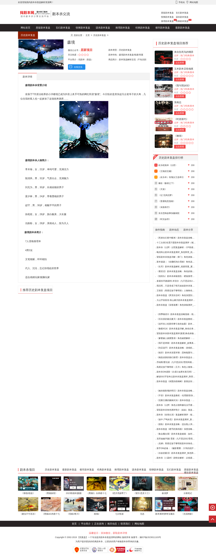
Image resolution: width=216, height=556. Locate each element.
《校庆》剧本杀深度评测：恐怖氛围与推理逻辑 (179, 352)
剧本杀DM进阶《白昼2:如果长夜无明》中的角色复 (180, 372)
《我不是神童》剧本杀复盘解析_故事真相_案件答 (180, 343)
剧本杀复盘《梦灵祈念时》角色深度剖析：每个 (179, 295)
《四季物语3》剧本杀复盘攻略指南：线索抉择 (178, 314)
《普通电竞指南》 (166, 201)
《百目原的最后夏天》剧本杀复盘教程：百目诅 (179, 319)
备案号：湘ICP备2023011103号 (146, 537)
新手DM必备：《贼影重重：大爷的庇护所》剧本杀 (180, 448)
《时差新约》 (181, 119)
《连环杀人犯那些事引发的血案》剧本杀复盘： (179, 324)
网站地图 (139, 523)
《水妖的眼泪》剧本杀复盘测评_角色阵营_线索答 (180, 453)
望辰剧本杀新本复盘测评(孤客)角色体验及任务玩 (179, 333)
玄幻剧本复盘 (182, 13)
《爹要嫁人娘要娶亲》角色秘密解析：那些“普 (178, 338)
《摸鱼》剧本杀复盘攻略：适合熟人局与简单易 (179, 424)
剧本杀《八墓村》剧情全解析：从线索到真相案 (179, 458)
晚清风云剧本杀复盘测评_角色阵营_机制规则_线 (179, 252)
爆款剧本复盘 (48, 35)
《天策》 (162, 189)
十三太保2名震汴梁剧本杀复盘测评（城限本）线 (179, 242)
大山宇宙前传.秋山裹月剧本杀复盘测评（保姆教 (179, 300)
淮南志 (177, 102)
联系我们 (125, 523)
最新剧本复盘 (182, 27)
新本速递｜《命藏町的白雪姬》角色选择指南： (179, 262)
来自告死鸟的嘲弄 (183, 52)
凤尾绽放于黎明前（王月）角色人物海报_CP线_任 (180, 367)
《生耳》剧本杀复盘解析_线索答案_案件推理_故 (179, 266)
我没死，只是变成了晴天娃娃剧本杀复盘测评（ (179, 286)
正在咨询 (99, 523)
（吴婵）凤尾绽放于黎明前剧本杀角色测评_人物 (179, 443)
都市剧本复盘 (162, 27)
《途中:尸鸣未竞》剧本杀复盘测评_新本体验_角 (179, 419)
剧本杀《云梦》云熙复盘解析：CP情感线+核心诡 (180, 247)
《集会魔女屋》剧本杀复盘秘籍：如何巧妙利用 (179, 434)
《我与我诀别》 (182, 85)
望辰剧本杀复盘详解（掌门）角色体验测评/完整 (179, 257)
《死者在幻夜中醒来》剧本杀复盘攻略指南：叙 (179, 238)
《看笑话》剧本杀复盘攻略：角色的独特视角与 (179, 271)
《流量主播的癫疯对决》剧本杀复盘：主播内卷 (179, 400)
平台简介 (86, 523)
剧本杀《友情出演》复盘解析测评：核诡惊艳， (179, 414)
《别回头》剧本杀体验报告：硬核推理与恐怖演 (179, 276)
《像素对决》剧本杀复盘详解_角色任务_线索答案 (180, 328)
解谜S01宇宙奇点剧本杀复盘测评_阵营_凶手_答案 (180, 376)
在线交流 (78, 67)
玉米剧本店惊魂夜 (183, 68)
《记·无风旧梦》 (166, 195)
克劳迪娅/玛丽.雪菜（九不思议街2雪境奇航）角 (179, 438)
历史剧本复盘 (28, 35)
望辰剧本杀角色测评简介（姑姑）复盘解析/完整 (179, 410)
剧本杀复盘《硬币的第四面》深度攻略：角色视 (179, 429)
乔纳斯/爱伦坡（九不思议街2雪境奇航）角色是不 (179, 362)
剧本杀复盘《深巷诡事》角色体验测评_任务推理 (179, 305)
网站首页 (25, 27)
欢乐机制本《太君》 (167, 165)
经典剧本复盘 (182, 21)
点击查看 (180, 62)
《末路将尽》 (164, 207)
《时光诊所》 (164, 219)
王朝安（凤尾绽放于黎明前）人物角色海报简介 (179, 290)
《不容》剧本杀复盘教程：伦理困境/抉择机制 (178, 395)
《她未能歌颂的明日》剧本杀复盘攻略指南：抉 (179, 390)
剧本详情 (27, 76)
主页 (88, 35)
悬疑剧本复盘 (167, 13)
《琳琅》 (179, 136)
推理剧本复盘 (167, 21)
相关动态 (112, 523)
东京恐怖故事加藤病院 (168, 213)
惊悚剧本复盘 (167, 17)
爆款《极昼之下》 (166, 183)
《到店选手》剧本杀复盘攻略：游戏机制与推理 (179, 348)
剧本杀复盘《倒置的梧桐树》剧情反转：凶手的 (179, 381)
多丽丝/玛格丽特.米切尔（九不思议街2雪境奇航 (179, 281)
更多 (63, 35)
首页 (74, 523)
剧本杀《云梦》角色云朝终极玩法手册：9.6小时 (179, 405)
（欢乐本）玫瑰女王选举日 (171, 177)
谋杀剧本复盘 (182, 17)
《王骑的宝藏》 (165, 171)
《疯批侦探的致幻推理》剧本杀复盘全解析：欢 (179, 357)
